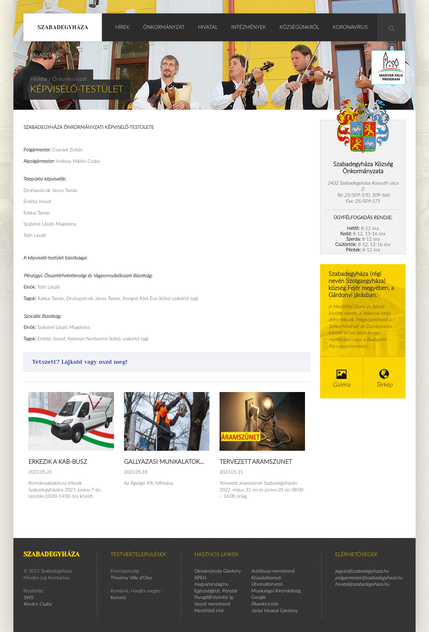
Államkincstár (265, 604)
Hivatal (208, 27)
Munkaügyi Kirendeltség (276, 591)
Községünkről (299, 27)
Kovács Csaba (37, 604)
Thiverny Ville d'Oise (131, 578)
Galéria (341, 378)
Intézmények (248, 27)
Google (258, 597)
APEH (200, 578)
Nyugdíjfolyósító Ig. (214, 597)
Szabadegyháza (63, 27)
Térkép (384, 378)
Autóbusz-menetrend (273, 571)
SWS (28, 597)
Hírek (122, 27)
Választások (47, 55)
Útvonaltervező (267, 584)
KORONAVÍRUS (350, 27)
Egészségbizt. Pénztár (216, 591)
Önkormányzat (164, 27)
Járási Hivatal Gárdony (274, 611)
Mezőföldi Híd (209, 611)
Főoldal (38, 79)
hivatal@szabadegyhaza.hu (362, 584)
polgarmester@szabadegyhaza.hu (369, 578)
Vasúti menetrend (212, 604)
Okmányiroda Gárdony (217, 571)
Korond (118, 597)
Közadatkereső (266, 578)
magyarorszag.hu (211, 584)
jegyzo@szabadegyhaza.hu (362, 571)
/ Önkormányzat (67, 79)
